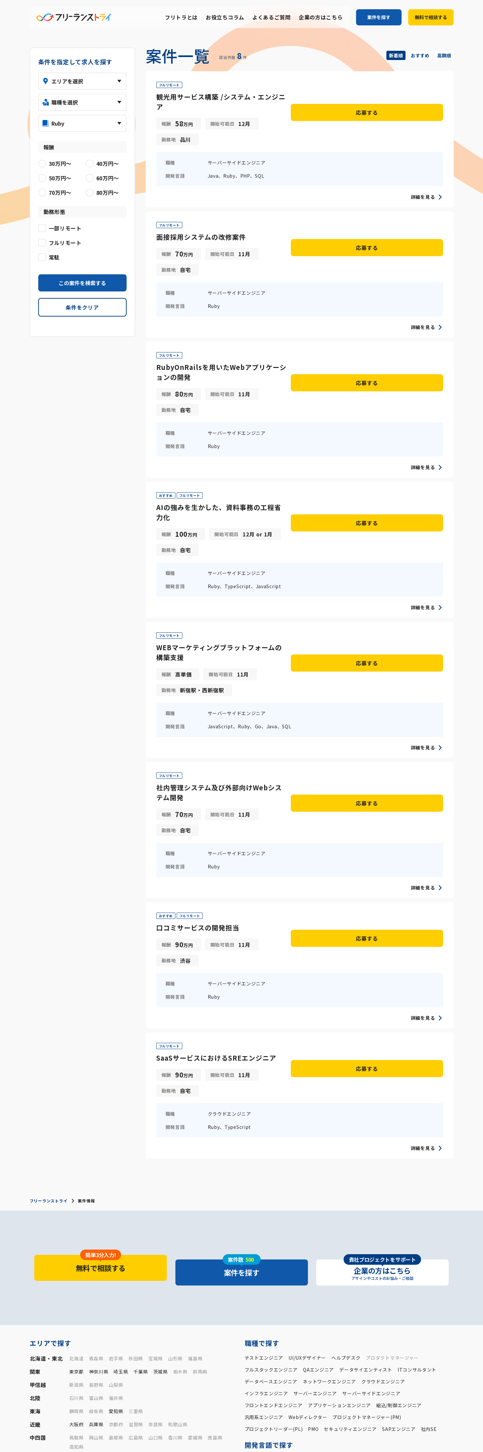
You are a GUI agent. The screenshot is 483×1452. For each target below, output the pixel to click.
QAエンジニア (318, 1184)
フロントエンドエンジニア (274, 1220)
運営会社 (364, 1439)
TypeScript (408, 1286)
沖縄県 (220, 1275)
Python (284, 1274)
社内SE (429, 1244)
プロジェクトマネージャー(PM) (366, 1232)
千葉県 (141, 1186)
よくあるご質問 (271, 17)
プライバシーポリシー (402, 1439)
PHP (265, 1274)
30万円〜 (255, 1329)
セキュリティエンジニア (350, 1244)
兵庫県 (96, 1239)
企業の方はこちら (321, 17)
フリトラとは (181, 17)
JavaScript (377, 1286)
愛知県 (116, 1226)
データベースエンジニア (271, 1196)
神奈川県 (98, 1186)
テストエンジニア (264, 1172)
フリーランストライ (48, 1024)
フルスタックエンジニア (271, 1184)
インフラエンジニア (266, 1208)
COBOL (304, 1286)
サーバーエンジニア (315, 1208)
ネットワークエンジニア (329, 1196)
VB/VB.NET (331, 1286)
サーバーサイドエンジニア (371, 1208)
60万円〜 (331, 1329)
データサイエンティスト (365, 1184)
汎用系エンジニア (264, 1232)
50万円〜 (306, 1329)
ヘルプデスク (345, 1172)
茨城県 (160, 1186)
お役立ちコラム (225, 17)
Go (434, 1274)
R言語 (269, 1286)
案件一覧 (271, 1428)
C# (351, 1274)
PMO (313, 1244)
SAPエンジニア (399, 1244)
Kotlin (367, 1274)
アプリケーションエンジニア (339, 1220)
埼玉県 (120, 1186)
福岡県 (76, 1275)
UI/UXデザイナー (307, 1172)
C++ (338, 1274)
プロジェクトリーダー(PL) (274, 1244)
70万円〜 (357, 1329)
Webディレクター (307, 1232)
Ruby (305, 1274)
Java (250, 1274)
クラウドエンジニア (383, 1196)
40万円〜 (280, 1329)
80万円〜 (382, 1329)
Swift (386, 1274)
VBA (285, 1286)
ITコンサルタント (417, 1184)
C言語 (322, 1274)
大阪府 (76, 1239)
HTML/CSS (439, 1286)
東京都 (76, 1186)
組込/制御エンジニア (399, 1220)
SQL (249, 1298)
